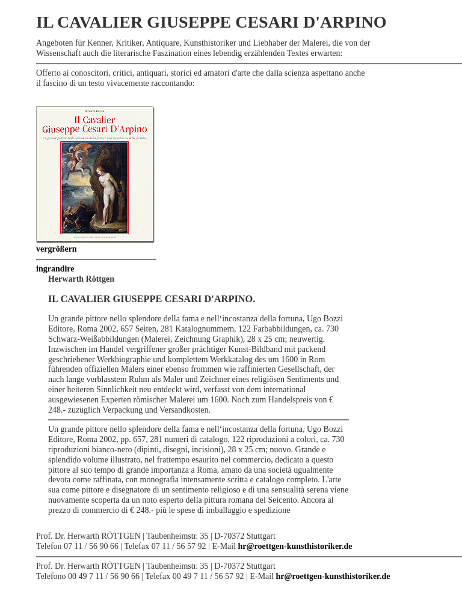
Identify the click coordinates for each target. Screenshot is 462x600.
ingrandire (55, 268)
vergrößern (56, 248)
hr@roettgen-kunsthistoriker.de (295, 546)
